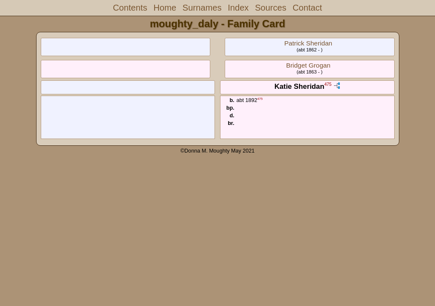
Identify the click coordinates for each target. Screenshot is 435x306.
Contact (307, 7)
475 (327, 84)
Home (164, 7)
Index (238, 7)
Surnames (202, 7)
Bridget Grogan (308, 65)
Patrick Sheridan (308, 43)
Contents (130, 7)
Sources (270, 7)
